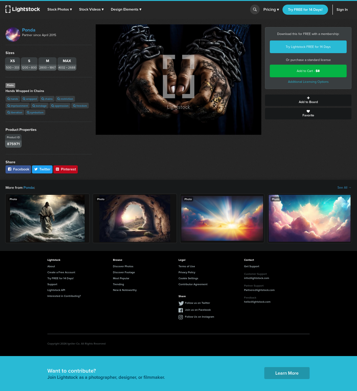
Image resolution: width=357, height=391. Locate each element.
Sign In (342, 9)
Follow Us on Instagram (199, 317)
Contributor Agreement (192, 284)
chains (47, 99)
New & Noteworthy (125, 290)
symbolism (35, 112)
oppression (60, 106)
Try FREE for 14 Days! (305, 9)
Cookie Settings (188, 278)
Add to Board (308, 100)
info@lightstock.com (256, 278)
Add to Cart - (308, 71)
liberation (14, 112)
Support (52, 284)
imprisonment (17, 106)
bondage (39, 106)
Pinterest (65, 169)
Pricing (271, 10)
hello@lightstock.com (257, 302)
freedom (80, 106)
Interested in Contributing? (64, 296)
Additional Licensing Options (308, 81)
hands (12, 99)
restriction (65, 99)
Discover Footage (124, 272)
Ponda (28, 29)
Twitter (42, 169)
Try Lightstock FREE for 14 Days (308, 46)
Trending (118, 284)
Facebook (18, 169)
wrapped (30, 99)
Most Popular (121, 278)
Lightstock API (56, 290)
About (51, 266)
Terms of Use (186, 266)
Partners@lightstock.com (259, 290)
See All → (344, 187)
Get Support (251, 266)
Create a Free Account (61, 272)
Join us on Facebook (198, 310)
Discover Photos (123, 266)
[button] (59, 9)
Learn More (287, 373)
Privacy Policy (186, 272)
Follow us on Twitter (197, 303)
